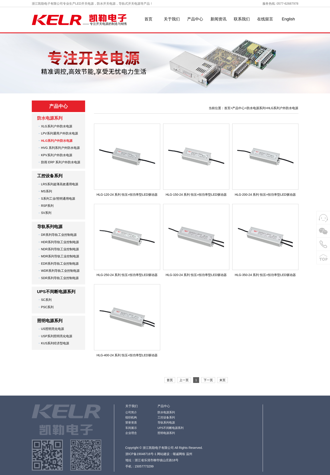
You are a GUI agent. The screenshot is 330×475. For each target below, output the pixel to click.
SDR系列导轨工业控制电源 (60, 278)
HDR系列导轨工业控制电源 (60, 242)
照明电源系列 (49, 320)
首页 (148, 19)
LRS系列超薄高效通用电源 (59, 184)
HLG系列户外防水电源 (57, 140)
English (288, 19)
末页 (222, 380)
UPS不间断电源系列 (56, 291)
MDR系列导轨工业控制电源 (60, 256)
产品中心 (195, 19)
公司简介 (131, 412)
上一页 (184, 380)
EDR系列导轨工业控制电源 (60, 263)
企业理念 (131, 433)
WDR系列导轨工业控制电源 (60, 270)
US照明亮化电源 (52, 329)
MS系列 (46, 191)
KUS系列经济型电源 (55, 343)
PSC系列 (47, 307)
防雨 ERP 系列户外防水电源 (60, 162)
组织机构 (131, 417)
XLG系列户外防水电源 (56, 126)
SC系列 (46, 300)
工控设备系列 (49, 175)
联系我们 (242, 19)
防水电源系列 (49, 118)
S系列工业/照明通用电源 (58, 198)
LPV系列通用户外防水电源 (59, 133)
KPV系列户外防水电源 (56, 155)
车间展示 (131, 428)
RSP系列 (47, 205)
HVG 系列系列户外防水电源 (60, 148)
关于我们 (172, 19)
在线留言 (265, 19)
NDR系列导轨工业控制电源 (60, 249)
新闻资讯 (218, 19)
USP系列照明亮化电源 (56, 336)
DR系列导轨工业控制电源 (59, 235)
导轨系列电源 (49, 226)
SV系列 (46, 213)
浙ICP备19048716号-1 (140, 454)
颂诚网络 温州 (182, 454)
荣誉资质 (131, 422)
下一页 (208, 380)
